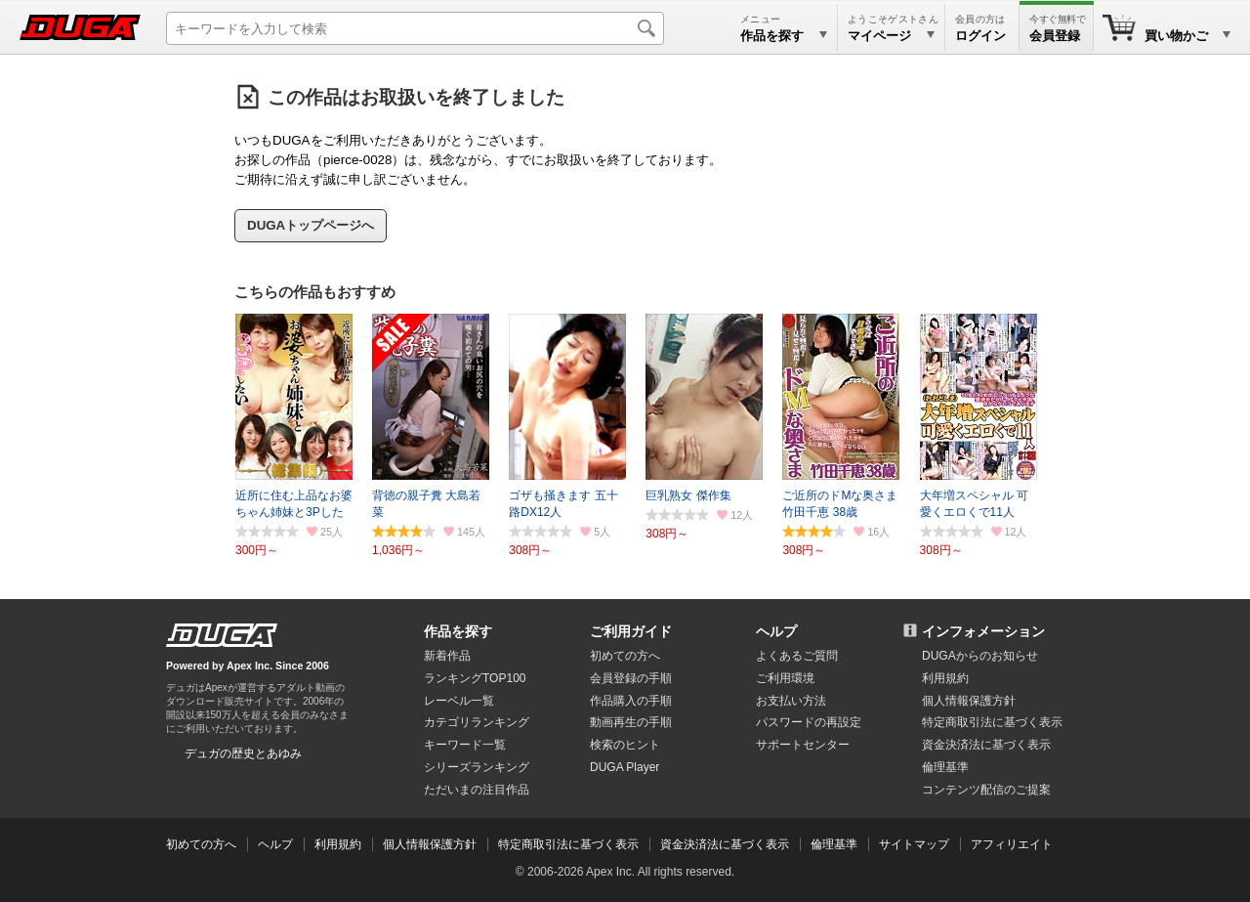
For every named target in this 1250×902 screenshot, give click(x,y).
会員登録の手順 (631, 678)
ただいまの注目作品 (476, 789)
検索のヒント (625, 745)
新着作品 (447, 656)
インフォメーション (983, 631)
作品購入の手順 (631, 701)
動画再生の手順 (631, 722)
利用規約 (945, 678)
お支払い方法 (791, 701)
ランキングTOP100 (474, 678)
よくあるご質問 (797, 656)
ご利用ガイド (631, 631)
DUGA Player (624, 767)
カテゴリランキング (476, 722)
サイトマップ (914, 844)
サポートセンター (803, 745)
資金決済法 (986, 745)
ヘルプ (776, 631)
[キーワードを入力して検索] (415, 28)
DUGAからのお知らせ (980, 656)
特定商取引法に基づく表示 (568, 844)
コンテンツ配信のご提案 (986, 789)
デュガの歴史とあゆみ (243, 753)
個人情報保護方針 (969, 701)
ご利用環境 (785, 678)
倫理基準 (945, 767)
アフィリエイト (1012, 844)
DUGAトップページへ (310, 225)
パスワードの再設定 (808, 722)
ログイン (980, 35)
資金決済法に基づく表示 (724, 844)
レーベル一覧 (459, 701)
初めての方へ (625, 656)
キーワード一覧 (465, 745)
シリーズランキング (476, 767)
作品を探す (458, 631)
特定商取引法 (992, 722)
